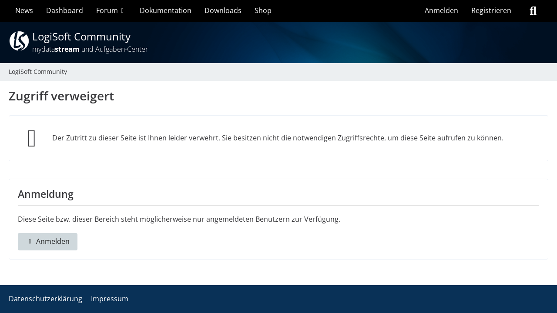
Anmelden (441, 10)
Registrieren (491, 10)
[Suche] (533, 11)
